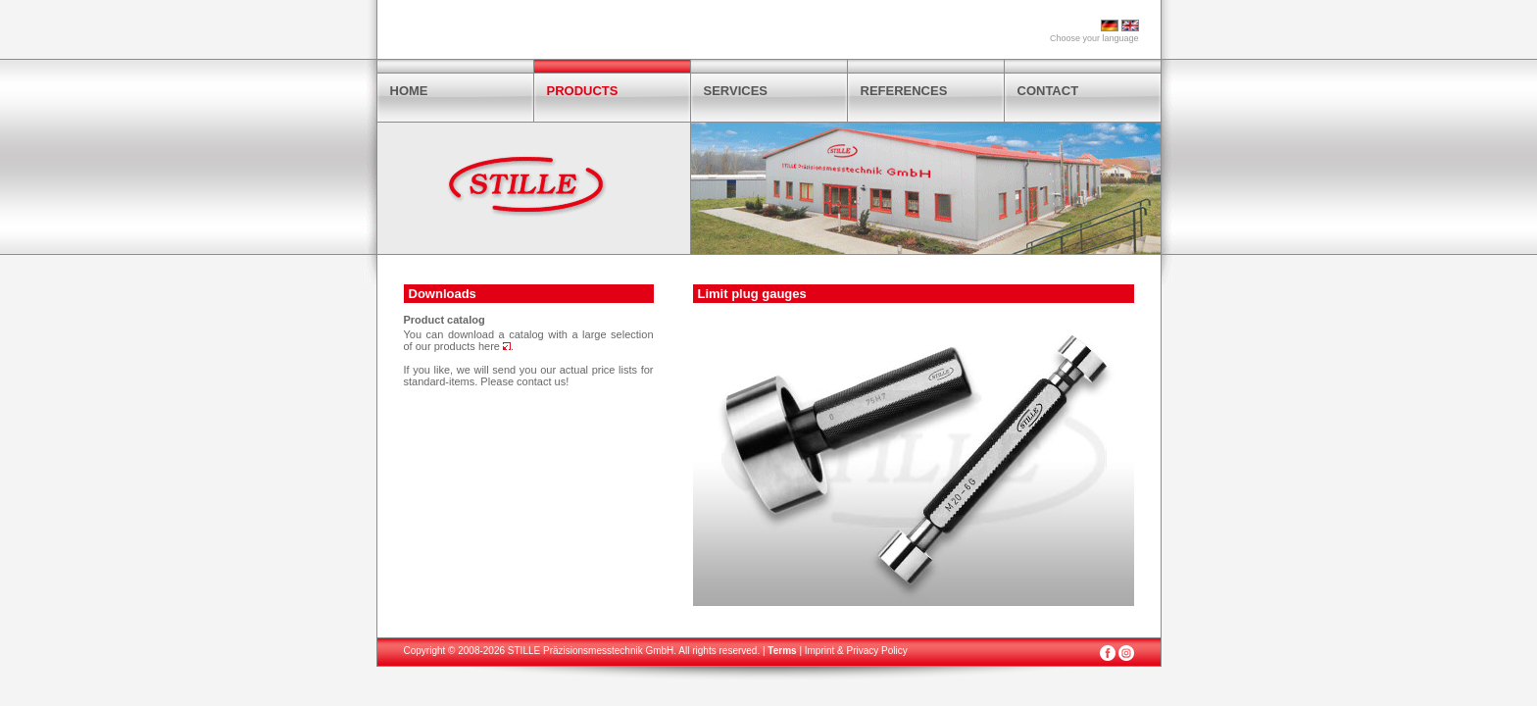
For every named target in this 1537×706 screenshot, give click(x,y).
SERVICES (736, 90)
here (494, 346)
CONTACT (1048, 90)
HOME (409, 90)
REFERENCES (904, 90)
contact (534, 381)
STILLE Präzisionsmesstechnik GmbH (591, 650)
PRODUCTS (583, 90)
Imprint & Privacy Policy (856, 650)
